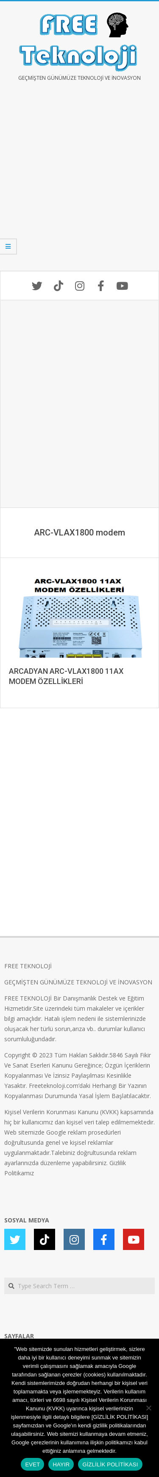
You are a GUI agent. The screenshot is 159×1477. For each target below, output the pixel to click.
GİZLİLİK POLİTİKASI (110, 1464)
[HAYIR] (148, 1408)
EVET (32, 1464)
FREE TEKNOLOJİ (28, 966)
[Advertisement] (79, 182)
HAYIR (61, 1464)
